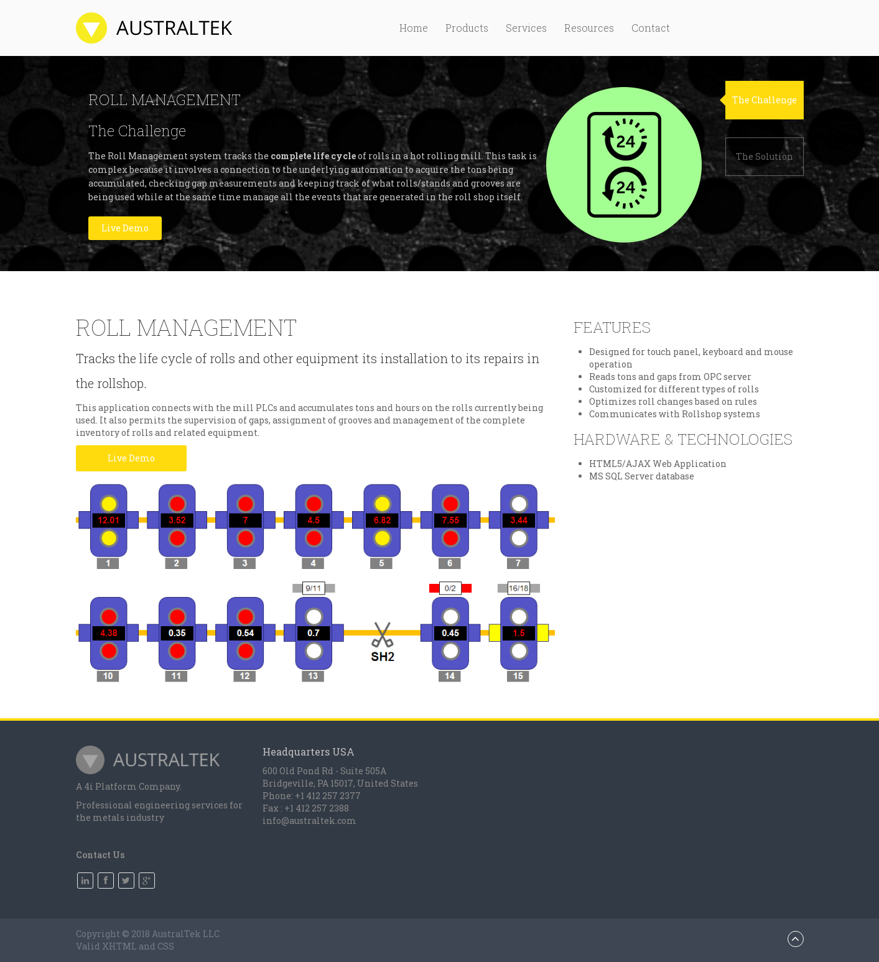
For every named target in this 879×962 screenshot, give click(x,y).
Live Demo (125, 228)
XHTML (119, 946)
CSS (165, 946)
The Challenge (764, 100)
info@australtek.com (309, 820)
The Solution (764, 156)
